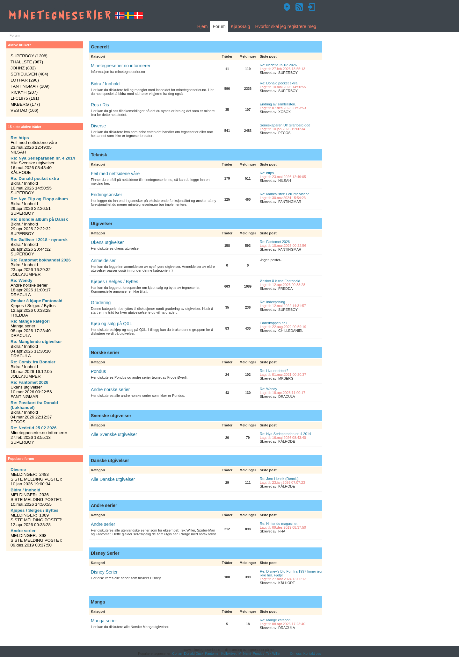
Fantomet (212, 653)
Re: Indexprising (272, 302)
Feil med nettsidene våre (115, 173)
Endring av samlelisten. (278, 104)
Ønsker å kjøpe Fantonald (280, 281)
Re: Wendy (268, 389)
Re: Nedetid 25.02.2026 (278, 65)
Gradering (101, 302)
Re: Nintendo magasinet (278, 523)
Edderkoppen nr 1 (274, 323)
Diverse (98, 125)
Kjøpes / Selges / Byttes (114, 281)
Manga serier (104, 620)
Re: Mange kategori (275, 620)
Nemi (247, 653)
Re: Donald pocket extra (278, 83)
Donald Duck (193, 653)
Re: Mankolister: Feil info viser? (284, 194)
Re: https (267, 173)
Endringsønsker (106, 194)
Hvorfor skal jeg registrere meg (285, 26)
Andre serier (103, 524)
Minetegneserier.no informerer (120, 65)
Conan (177, 653)
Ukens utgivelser (107, 242)
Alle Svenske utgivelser (114, 434)
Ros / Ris (100, 104)
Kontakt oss (312, 653)
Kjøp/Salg (240, 26)
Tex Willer (273, 653)
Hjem (202, 26)
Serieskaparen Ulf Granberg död (285, 125)
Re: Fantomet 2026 (275, 242)
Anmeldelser (103, 260)
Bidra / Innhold (105, 83)
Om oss (296, 653)
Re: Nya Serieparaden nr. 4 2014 (285, 434)
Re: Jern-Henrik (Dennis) (279, 479)
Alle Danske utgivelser (113, 479)
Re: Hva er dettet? (274, 371)
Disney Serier (104, 572)
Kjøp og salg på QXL (111, 323)
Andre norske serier (110, 389)
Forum (219, 26)
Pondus (98, 371)
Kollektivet (229, 653)
